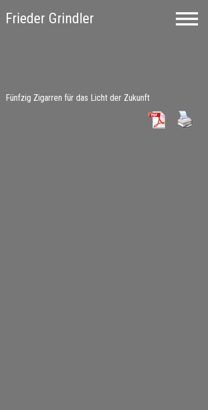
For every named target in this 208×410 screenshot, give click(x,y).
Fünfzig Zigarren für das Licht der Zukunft (78, 98)
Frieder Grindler (50, 18)
